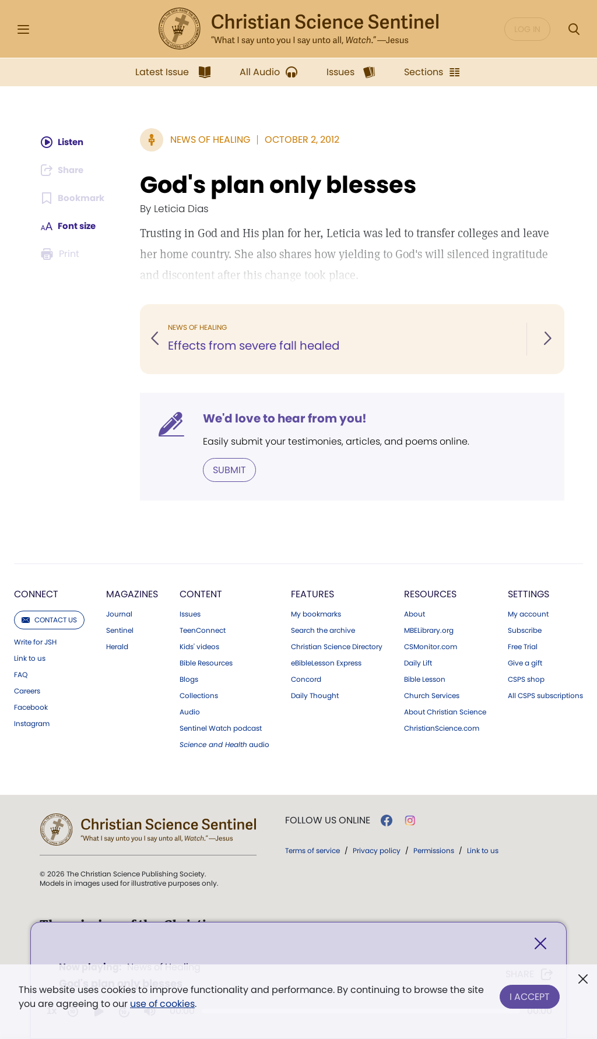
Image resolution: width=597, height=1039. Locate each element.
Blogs (189, 678)
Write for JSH (35, 641)
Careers (27, 690)
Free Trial (523, 646)
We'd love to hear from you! (286, 418)
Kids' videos (199, 646)
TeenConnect (203, 629)
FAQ (20, 674)
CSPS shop (526, 678)
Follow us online (327, 820)
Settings (528, 593)
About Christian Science (445, 711)
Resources (430, 593)
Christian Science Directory (336, 646)
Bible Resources (206, 662)
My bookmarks (316, 613)
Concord (306, 678)
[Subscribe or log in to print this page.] (61, 254)
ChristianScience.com (441, 727)
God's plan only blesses (279, 184)
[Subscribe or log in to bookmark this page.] (73, 198)
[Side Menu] (23, 29)
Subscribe (525, 629)
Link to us (29, 657)
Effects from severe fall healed (256, 346)
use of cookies (162, 1003)
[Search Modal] (574, 29)
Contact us (49, 619)
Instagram (32, 723)
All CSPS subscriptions (545, 695)
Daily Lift (418, 662)
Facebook (31, 706)
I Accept (530, 994)
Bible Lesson (424, 678)
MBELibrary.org (429, 629)
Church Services (431, 695)
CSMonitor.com (430, 646)
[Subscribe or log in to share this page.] (64, 170)
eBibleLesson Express (326, 662)
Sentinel (120, 629)
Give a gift (525, 662)
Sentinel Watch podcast (221, 727)
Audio (190, 711)
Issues (190, 613)
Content (201, 593)
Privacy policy (377, 850)
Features (312, 593)
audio (224, 744)
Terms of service (312, 850)
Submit (230, 469)
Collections (199, 695)
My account (528, 613)
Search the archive (323, 629)
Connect (36, 593)
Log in (527, 29)
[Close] (540, 945)
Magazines (132, 593)
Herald (117, 646)
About (414, 613)
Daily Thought (315, 695)
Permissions (433, 850)
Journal (119, 613)
